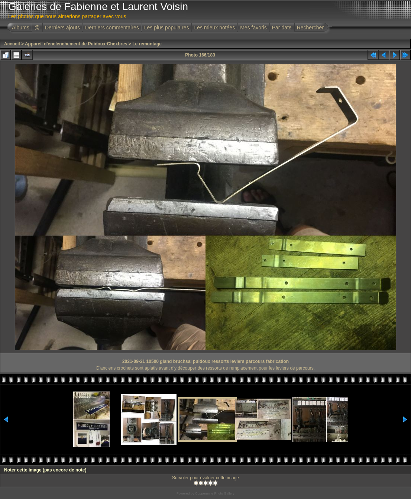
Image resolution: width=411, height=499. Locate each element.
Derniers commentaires (112, 27)
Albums (20, 27)
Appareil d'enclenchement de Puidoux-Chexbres (76, 43)
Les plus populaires (166, 27)
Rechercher (310, 27)
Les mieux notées (214, 27)
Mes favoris (253, 27)
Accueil (12, 43)
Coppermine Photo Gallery (214, 493)
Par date (282, 27)
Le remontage (147, 43)
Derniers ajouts (62, 27)
